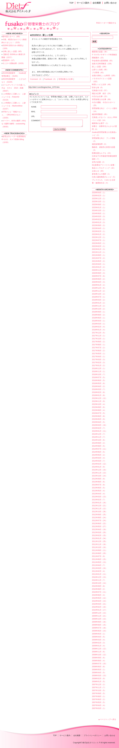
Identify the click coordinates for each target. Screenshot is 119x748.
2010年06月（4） (99, 595)
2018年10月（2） (99, 309)
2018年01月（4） (99, 330)
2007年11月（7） (99, 687)
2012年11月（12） (99, 509)
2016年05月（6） (99, 383)
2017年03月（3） (99, 359)
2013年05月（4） (99, 491)
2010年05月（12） (99, 598)
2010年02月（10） (99, 607)
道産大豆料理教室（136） (102, 64)
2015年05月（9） (99, 419)
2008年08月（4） (99, 661)
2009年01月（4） (99, 646)
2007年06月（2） (99, 699)
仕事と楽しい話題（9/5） (13, 51)
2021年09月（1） (99, 255)
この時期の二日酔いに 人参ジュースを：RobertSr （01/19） (13, 97)
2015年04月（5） (99, 422)
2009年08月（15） (99, 625)
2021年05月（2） (99, 261)
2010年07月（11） (99, 592)
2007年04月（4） (99, 705)
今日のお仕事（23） (100, 96)
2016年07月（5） (99, 377)
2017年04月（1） (99, 357)
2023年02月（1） (99, 231)
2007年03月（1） (99, 708)
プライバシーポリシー (92, 735)
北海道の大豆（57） (100, 90)
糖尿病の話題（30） (100, 52)
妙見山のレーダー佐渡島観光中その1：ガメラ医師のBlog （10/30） (13, 139)
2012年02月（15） (99, 535)
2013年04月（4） (99, 494)
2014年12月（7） (99, 434)
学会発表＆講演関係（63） (102, 61)
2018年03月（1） (99, 324)
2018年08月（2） (99, 315)
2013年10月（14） (99, 476)
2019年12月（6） (99, 288)
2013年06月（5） (99, 488)
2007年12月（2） (99, 684)
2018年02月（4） (99, 327)
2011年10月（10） (99, 547)
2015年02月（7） (99, 428)
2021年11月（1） (99, 252)
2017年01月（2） (99, 365)
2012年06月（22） (99, 523)
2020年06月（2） (99, 279)
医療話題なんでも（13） (102, 153)
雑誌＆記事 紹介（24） (102, 93)
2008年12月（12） (99, 649)
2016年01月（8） (99, 395)
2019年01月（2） (99, 303)
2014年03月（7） (99, 461)
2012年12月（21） (99, 506)
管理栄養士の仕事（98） (102, 99)
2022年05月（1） (99, 243)
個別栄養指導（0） (99, 144)
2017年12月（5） (99, 333)
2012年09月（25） (99, 515)
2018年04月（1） (99, 321)
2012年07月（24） (99, 520)
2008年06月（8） (99, 667)
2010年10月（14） (99, 583)
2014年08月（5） (99, 446)
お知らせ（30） (98, 171)
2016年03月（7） (99, 389)
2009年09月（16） (99, 622)
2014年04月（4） (99, 458)
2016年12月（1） (99, 368)
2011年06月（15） (99, 559)
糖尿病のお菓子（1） (100, 123)
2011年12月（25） (99, 541)
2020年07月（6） (99, 276)
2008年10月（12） (99, 655)
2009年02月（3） (99, 643)
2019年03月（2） (99, 300)
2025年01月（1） (99, 207)
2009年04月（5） (99, 637)
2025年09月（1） (99, 204)
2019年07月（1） (99, 297)
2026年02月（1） (99, 196)
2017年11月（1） (99, 336)
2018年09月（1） (99, 312)
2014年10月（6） (99, 440)
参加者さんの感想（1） (101, 174)
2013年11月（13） (99, 473)
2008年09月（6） (99, 658)
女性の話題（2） (98, 162)
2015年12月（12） (99, 398)
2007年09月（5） (99, 693)
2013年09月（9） (99, 479)
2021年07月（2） (99, 258)
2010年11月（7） (99, 580)
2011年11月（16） (99, 544)
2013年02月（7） (99, 500)
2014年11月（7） (99, 437)
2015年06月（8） (99, 416)
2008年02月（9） (99, 678)
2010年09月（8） (99, 586)
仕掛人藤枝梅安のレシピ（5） (104, 177)
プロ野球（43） (98, 73)
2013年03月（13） (99, 497)
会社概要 (97, 3)
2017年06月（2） (99, 351)
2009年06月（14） (99, 631)
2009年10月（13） (99, 619)
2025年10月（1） (99, 201)
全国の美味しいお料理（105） (104, 76)
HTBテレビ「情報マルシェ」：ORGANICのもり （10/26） (11, 115)
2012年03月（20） (99, 532)
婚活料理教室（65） (100, 114)
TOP (71, 3)
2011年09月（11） (99, 550)
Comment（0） (36, 79)
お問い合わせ (110, 3)
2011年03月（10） (99, 568)
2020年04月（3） (99, 282)
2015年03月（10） (99, 425)
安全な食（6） (98, 87)
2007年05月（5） (99, 702)
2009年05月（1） (99, 634)
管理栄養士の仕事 (65, 79)
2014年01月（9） (99, 467)
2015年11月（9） (99, 401)
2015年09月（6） (99, 407)
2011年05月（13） (99, 562)
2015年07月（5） (99, 413)
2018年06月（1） (99, 318)
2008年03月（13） (99, 676)
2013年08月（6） (99, 482)
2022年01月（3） (99, 249)
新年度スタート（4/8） (12, 36)
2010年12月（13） (99, 577)
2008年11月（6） (99, 652)
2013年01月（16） (99, 503)
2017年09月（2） (99, 342)
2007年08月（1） (99, 696)
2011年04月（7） (99, 565)
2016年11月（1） (99, 371)
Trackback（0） (50, 79)
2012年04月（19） (99, 529)
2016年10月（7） (99, 374)
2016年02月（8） (99, 392)
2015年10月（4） (99, 404)
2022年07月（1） (99, 240)
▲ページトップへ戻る (107, 719)
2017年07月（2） (99, 348)
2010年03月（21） (99, 604)
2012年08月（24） (99, 518)
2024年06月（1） (99, 213)
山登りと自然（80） (100, 70)
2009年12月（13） (99, 613)
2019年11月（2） (99, 291)
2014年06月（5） (99, 452)
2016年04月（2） (99, 386)
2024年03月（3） (99, 216)
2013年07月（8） (99, 485)
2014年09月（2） (99, 443)
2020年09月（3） (99, 273)
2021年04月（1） (99, 264)
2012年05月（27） (99, 526)
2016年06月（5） (99, 380)
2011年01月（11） (99, 574)
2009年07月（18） (99, 628)
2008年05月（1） (99, 670)
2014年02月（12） (99, 464)
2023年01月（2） (99, 234)
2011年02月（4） (99, 571)
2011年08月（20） (99, 553)
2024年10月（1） (99, 210)
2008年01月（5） (99, 681)
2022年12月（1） (99, 237)
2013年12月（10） (99, 470)
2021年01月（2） (99, 267)
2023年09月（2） (99, 225)
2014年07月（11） (99, 449)
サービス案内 (83, 3)
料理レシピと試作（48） (102, 84)
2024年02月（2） (99, 219)
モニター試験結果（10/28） (14, 63)
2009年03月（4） (99, 640)
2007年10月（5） (99, 690)
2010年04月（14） (99, 601)
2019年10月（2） (99, 294)
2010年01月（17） (99, 610)
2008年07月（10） (99, 664)
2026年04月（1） (99, 193)
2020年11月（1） (99, 270)
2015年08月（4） (99, 410)
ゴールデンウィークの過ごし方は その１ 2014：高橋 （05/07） (13, 88)
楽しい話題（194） (99, 67)
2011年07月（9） (99, 556)
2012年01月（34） (99, 538)
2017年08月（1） (99, 345)
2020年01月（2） (99, 285)
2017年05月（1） (99, 354)
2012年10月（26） (99, 512)
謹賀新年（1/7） (9, 60)
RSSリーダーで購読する (106, 23)
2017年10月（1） (99, 339)
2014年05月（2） (99, 455)
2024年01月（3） (99, 222)
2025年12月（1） (99, 199)
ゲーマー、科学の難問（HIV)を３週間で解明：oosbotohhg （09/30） (13, 124)
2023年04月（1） (99, 228)
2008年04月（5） (99, 673)
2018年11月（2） (99, 306)
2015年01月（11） (99, 431)
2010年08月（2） (99, 589)
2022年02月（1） (99, 246)
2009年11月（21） (99, 616)
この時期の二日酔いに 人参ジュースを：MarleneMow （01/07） (13, 106)
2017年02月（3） (99, 362)
